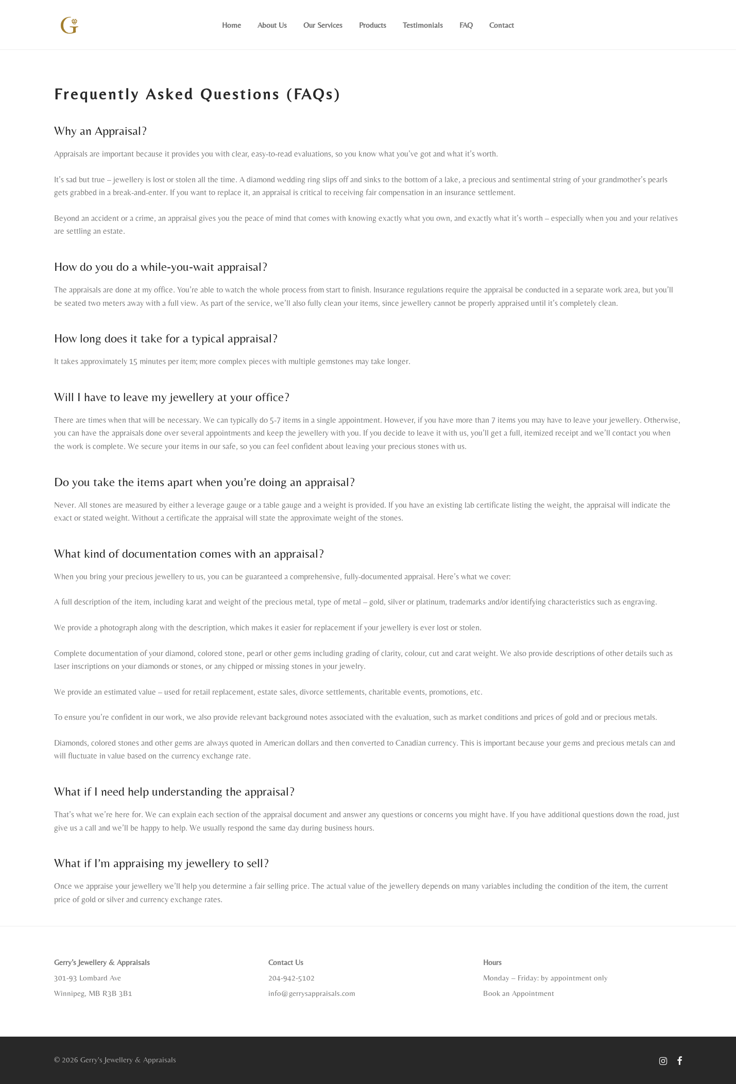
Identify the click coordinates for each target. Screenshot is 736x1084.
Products (372, 25)
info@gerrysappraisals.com (311, 993)
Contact (501, 25)
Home (231, 25)
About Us (272, 25)
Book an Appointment (518, 993)
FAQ (466, 25)
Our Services (323, 25)
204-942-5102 (291, 977)
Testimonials (423, 25)
